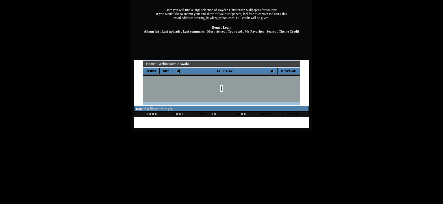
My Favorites (254, 31)
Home (216, 27)
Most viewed (216, 31)
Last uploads (171, 31)
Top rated (235, 31)
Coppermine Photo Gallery (229, 122)
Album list (151, 31)
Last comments (194, 31)
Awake (184, 64)
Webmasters (167, 64)
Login (227, 27)
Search (271, 31)
